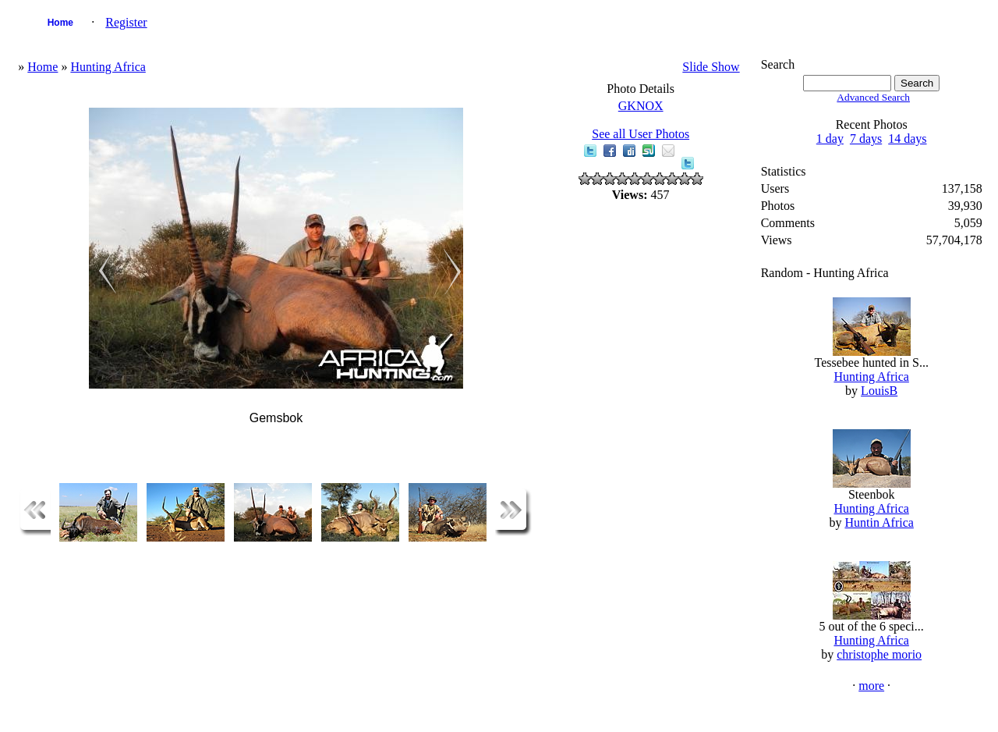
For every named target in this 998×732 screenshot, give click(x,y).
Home (60, 22)
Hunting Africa (107, 66)
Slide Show (710, 66)
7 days (866, 138)
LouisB (879, 390)
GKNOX (641, 105)
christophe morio (879, 654)
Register (126, 22)
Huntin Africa (878, 522)
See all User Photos (640, 133)
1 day (830, 138)
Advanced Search (873, 97)
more (871, 685)
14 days (907, 138)
